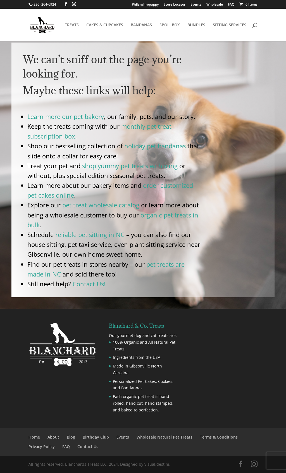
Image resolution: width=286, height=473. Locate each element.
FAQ (231, 5)
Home (34, 437)
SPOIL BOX (169, 25)
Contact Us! (89, 284)
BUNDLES (196, 25)
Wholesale (214, 5)
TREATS (72, 25)
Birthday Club (96, 437)
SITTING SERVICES (229, 25)
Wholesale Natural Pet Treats (164, 437)
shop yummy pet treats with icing (130, 165)
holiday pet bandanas (155, 146)
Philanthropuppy (145, 5)
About (53, 437)
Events (195, 5)
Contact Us (87, 446)
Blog (71, 437)
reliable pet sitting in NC (90, 234)
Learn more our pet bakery (65, 116)
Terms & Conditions (219, 437)
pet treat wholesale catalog (100, 205)
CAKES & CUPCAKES (104, 25)
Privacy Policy (41, 446)
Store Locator (174, 5)
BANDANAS (141, 25)
